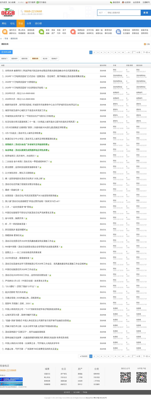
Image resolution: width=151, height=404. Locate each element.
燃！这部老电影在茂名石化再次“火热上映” (24, 178)
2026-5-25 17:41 (141, 88)
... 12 (127, 52)
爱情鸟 (115, 104)
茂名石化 (103, 156)
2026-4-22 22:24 (141, 151)
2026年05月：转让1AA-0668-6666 (20, 93)
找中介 (80, 384)
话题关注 (47, 374)
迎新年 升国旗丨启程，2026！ (18, 303)
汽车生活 (64, 377)
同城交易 (103, 99)
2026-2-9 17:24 (141, 333)
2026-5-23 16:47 (141, 94)
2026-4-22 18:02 (141, 213)
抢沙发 (45, 58)
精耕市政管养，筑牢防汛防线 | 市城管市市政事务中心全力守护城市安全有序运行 (41, 105)
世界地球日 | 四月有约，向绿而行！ (21, 156)
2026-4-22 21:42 (141, 157)
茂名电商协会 (117, 75)
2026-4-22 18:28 (141, 162)
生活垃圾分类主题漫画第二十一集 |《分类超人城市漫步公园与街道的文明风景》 (41, 122)
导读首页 (84, 356)
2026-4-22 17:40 (141, 259)
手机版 (85, 392)
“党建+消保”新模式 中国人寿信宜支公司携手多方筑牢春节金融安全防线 (37, 320)
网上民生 (47, 377)
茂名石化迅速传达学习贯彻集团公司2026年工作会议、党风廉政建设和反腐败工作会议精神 (45, 264)
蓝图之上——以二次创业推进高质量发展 (23, 252)
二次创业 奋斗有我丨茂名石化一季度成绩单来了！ (27, 161)
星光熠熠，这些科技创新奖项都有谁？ (22, 167)
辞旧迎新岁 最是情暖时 (15, 230)
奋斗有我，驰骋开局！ (15, 218)
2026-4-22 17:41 (141, 253)
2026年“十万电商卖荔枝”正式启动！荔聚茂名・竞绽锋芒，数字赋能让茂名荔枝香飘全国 (44, 76)
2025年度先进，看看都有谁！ (18, 258)
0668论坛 (1, 38)
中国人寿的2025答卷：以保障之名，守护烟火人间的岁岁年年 (32, 343)
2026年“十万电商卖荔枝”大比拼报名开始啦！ (25, 88)
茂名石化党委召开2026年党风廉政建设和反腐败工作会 (29, 241)
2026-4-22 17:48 (141, 242)
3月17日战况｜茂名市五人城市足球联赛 (22, 133)
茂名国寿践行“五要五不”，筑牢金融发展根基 (25, 332)
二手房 (80, 377)
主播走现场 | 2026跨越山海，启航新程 (22, 298)
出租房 (80, 381)
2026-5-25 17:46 (141, 83)
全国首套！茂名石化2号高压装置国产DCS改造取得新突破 (30, 195)
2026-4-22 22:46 (141, 139)
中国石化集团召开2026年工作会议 (20, 269)
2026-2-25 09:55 (141, 327)
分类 (119, 32)
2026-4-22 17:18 (141, 298)
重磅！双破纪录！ (13, 190)
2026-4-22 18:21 (141, 179)
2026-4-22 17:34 (141, 270)
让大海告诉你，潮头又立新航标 (19, 173)
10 (123, 52)
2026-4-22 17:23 (141, 293)
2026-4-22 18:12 (141, 202)
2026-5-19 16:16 (141, 105)
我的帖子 (54, 58)
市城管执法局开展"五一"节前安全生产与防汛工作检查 (29, 116)
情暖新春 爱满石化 (13, 235)
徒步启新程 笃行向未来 (15, 292)
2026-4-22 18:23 (141, 174)
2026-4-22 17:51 (141, 236)
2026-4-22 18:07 (141, 208)
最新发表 (14, 39)
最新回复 (25, 58)
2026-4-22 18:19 (141, 185)
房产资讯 (64, 374)
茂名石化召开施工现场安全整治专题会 (22, 184)
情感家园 (47, 384)
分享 (29, 23)
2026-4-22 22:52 (141, 134)
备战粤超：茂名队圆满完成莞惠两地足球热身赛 (26, 150)
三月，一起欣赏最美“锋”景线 (18, 207)
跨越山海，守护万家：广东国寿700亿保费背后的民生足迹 (30, 349)
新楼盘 (80, 374)
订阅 (148, 44)
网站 (4, 23)
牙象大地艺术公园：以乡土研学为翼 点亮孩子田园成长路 (30, 326)
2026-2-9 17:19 (141, 338)
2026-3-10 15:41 (141, 310)
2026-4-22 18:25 (141, 168)
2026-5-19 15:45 (141, 111)
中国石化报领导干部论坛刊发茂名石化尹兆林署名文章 (29, 213)
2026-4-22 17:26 (141, 287)
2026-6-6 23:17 (141, 71)
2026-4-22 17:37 (141, 264)
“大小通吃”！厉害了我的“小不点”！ (21, 286)
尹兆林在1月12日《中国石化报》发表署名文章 (25, 281)
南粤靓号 (116, 92)
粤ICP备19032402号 (100, 398)
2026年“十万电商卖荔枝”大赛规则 (20, 82)
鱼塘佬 (115, 308)
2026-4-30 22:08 (141, 117)
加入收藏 (76, 392)
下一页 (145, 52)
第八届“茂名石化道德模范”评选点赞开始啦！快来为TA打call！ (33, 201)
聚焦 (5, 32)
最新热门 (4, 58)
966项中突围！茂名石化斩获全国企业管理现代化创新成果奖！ (33, 247)
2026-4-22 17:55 (141, 230)
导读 (20, 23)
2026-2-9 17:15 (141, 344)
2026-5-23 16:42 (141, 100)
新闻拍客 (47, 381)
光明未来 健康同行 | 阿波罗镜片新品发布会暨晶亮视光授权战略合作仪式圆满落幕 (41, 71)
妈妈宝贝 (64, 384)
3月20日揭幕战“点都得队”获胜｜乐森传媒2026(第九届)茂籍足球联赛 (35, 127)
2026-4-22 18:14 (141, 196)
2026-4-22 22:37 (141, 145)
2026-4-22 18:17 (141, 191)
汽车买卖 (97, 377)
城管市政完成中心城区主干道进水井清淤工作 (25, 110)
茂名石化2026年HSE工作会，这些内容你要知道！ (27, 275)
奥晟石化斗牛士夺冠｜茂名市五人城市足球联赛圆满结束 (30, 139)
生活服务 (97, 384)
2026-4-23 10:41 (141, 122)
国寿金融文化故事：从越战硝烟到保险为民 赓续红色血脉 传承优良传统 (37, 337)
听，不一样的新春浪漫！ (16, 224)
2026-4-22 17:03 (141, 304)
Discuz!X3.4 (89, 398)
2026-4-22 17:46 (141, 247)
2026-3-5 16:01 (141, 316)
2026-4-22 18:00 (141, 219)
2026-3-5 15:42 (141, 321)
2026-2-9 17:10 (141, 350)
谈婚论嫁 (64, 381)
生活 (42, 32)
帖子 (101, 13)
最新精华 (14, 58)
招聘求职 (97, 374)
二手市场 (97, 381)
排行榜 (38, 23)
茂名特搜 (103, 71)
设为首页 (67, 392)
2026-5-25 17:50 (141, 77)
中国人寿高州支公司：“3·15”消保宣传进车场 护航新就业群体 (32, 309)
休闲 (73, 32)
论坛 (12, 23)
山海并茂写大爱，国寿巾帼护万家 (20, 315)
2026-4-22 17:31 (141, 276)
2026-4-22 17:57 (141, 225)
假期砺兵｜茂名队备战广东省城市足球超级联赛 (26, 144)
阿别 (114, 70)
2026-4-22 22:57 (141, 128)
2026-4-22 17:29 (141, 281)
